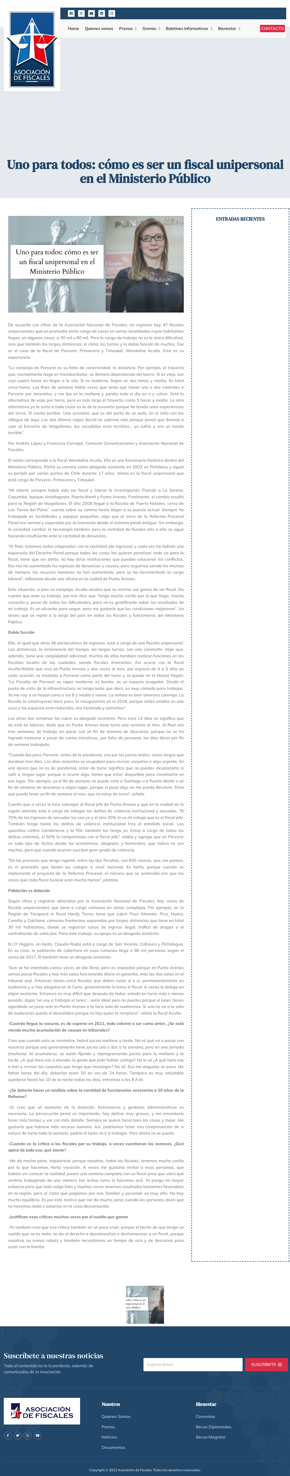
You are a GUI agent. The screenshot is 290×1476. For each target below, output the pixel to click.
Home (73, 28)
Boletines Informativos (189, 28)
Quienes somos (99, 28)
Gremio (151, 28)
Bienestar (229, 28)
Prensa (128, 28)
